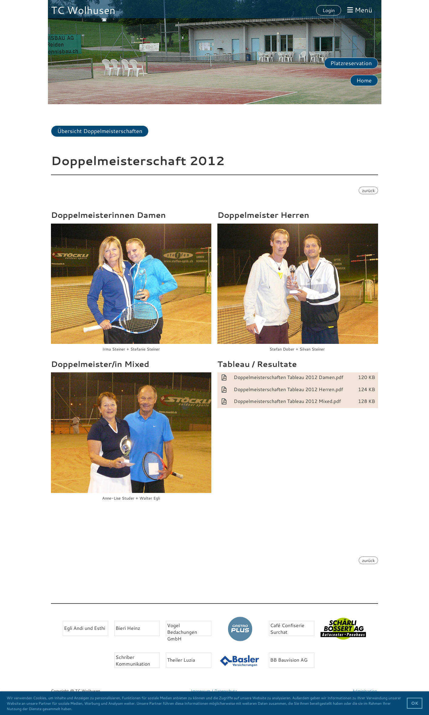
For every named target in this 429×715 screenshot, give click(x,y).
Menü (359, 9)
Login (329, 10)
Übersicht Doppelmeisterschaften (99, 131)
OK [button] (414, 703)
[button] (74, 709)
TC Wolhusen (83, 10)
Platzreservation (351, 63)
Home (364, 80)
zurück (368, 190)
